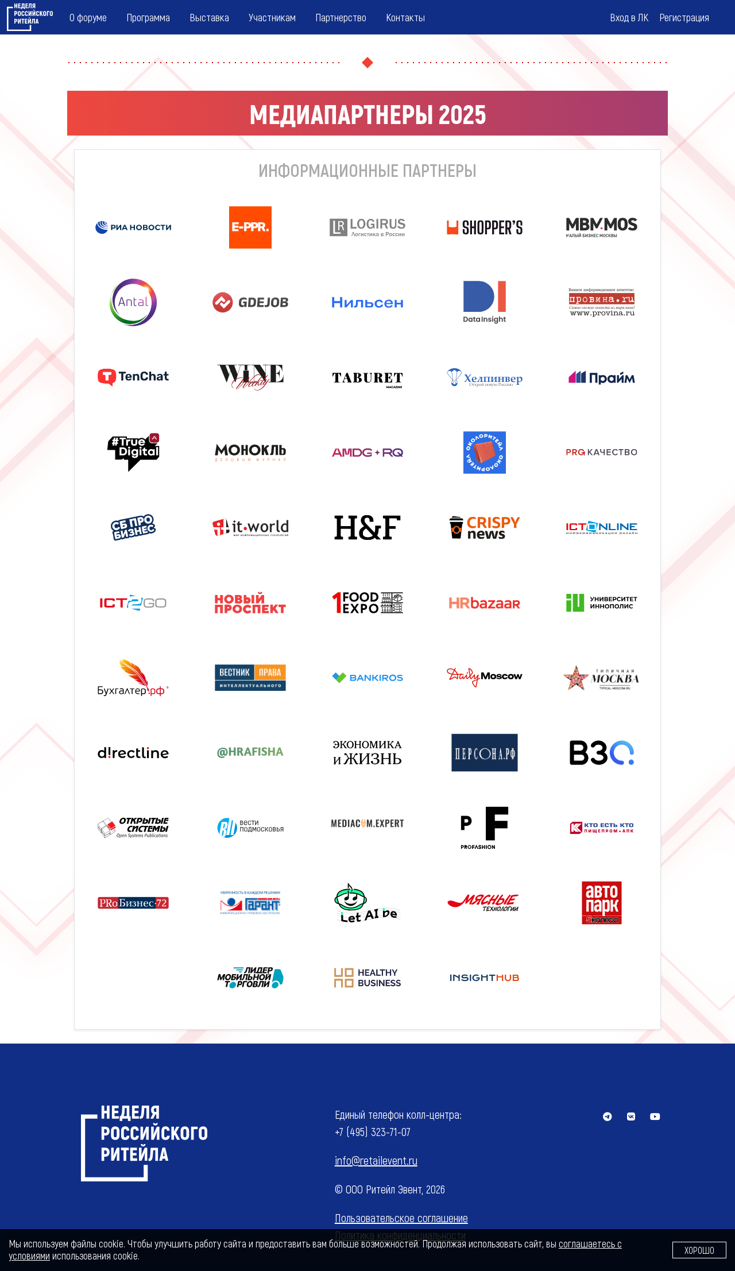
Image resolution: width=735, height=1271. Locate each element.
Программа (148, 17)
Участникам (272, 17)
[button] (601, 452)
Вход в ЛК (629, 17)
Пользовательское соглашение (401, 1217)
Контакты (405, 17)
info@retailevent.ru (376, 1160)
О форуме (88, 17)
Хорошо (699, 1250)
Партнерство (340, 17)
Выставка (209, 17)
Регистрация (684, 17)
